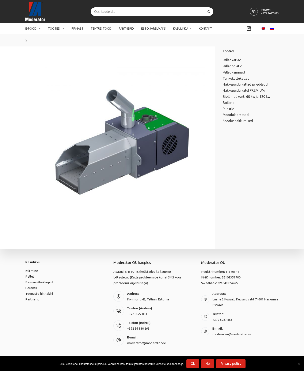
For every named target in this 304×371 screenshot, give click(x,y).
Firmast (77, 28)
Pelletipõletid (232, 66)
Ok (193, 364)
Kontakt (205, 28)
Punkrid (228, 109)
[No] (299, 363)
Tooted (57, 28)
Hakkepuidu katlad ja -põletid (245, 84)
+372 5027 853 (270, 13)
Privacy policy (230, 364)
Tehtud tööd (101, 28)
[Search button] (209, 11)
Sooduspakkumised (238, 121)
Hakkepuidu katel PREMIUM (244, 90)
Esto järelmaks (153, 28)
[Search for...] (148, 11)
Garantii (31, 288)
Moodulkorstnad (236, 115)
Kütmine (31, 271)
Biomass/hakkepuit (39, 282)
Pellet (29, 276)
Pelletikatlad (232, 60)
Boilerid (229, 103)
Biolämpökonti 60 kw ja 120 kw (246, 96)
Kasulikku (183, 28)
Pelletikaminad (234, 72)
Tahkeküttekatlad (236, 78)
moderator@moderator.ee (146, 343)
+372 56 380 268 (138, 328)
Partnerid (126, 28)
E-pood (33, 28)
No (207, 364)
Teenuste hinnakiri (39, 293)
